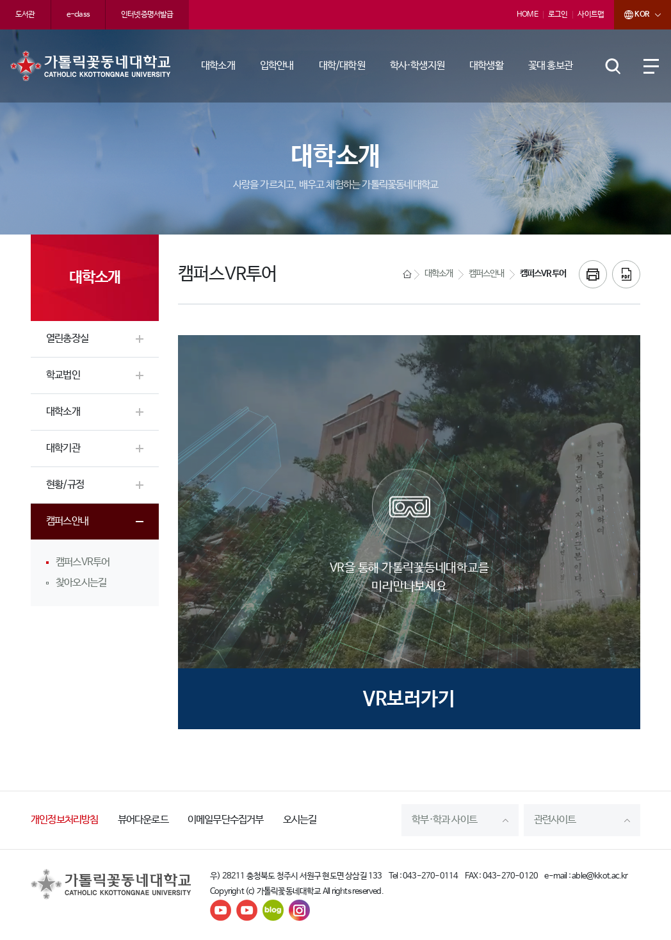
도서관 (25, 14)
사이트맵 (591, 14)
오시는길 (300, 820)
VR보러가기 (409, 699)
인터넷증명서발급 (147, 14)
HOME (527, 14)
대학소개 (63, 412)
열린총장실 (67, 339)
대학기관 (63, 448)
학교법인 (63, 375)
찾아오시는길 (81, 583)
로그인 (558, 14)
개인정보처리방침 (65, 820)
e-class (78, 14)
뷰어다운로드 (143, 820)
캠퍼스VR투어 (82, 562)
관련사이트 (555, 820)
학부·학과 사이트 (444, 820)
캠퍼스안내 (67, 521)
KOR (631, 14)
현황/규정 (65, 485)
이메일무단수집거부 (226, 820)
